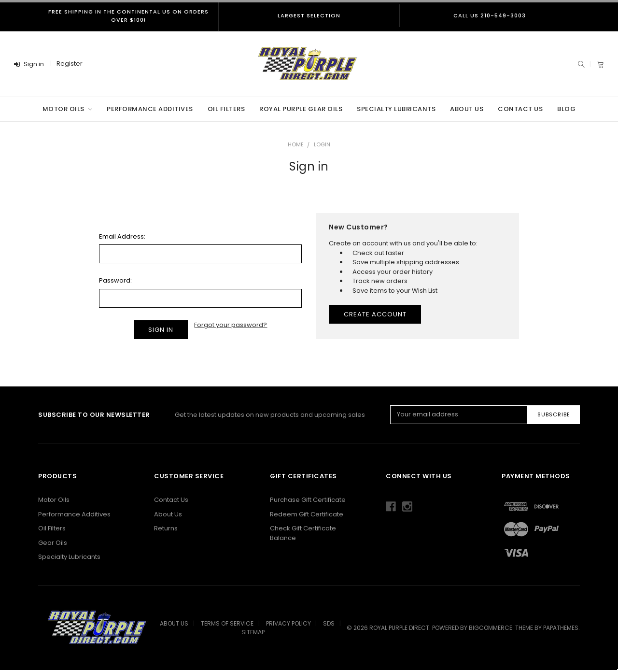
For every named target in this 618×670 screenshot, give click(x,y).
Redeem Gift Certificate (306, 514)
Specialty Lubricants (396, 109)
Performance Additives (150, 109)
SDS (329, 623)
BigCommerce (490, 628)
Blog (566, 109)
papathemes (560, 628)
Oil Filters (226, 109)
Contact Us (520, 109)
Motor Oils (67, 109)
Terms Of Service (227, 623)
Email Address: (122, 236)
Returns (166, 528)
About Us (466, 109)
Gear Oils (52, 542)
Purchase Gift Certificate (308, 499)
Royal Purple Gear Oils (300, 109)
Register (69, 63)
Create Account (375, 314)
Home (296, 144)
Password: (115, 280)
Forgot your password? (230, 324)
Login (322, 144)
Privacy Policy (288, 623)
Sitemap (253, 632)
